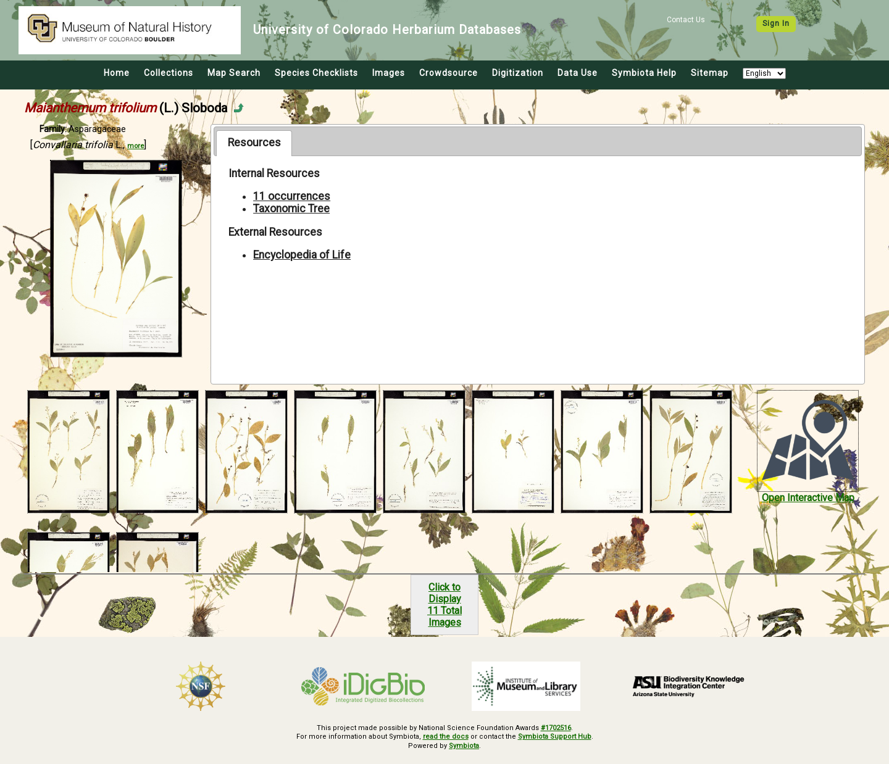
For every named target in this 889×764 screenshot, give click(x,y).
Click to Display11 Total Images (444, 604)
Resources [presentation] (254, 142)
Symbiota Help (644, 73)
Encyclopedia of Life (302, 255)
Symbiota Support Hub (554, 737)
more (135, 146)
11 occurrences (291, 196)
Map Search (234, 73)
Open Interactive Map (808, 498)
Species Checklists (316, 73)
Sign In (776, 23)
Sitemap (709, 73)
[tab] (254, 143)
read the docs (446, 737)
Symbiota (464, 746)
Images (388, 73)
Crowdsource (448, 73)
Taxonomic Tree (291, 208)
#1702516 (556, 728)
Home (117, 73)
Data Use (577, 73)
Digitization (517, 73)
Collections (168, 73)
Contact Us (686, 19)
